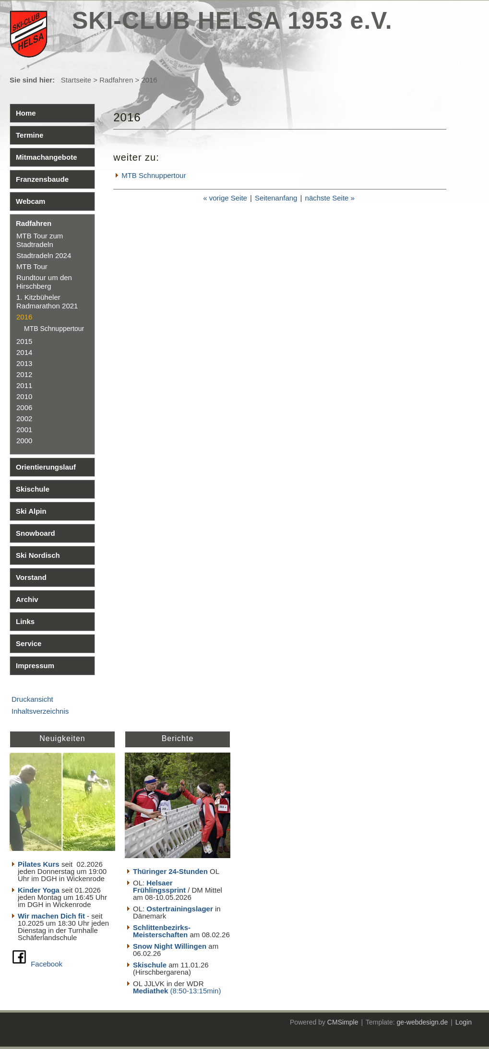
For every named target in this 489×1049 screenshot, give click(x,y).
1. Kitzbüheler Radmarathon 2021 (47, 301)
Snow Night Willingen (169, 946)
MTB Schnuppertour (54, 328)
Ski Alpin (31, 511)
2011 (24, 385)
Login (463, 1022)
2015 (24, 341)
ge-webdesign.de (422, 1022)
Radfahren (116, 80)
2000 (24, 440)
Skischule (32, 489)
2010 (24, 396)
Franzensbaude (42, 179)
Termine (29, 135)
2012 (24, 374)
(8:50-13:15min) (195, 991)
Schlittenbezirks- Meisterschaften (162, 931)
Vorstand (31, 577)
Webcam (30, 201)
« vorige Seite (225, 198)
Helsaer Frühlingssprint (160, 886)
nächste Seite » (330, 198)
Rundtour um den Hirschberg (44, 281)
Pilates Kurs (39, 864)
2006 (24, 407)
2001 (24, 429)
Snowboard (35, 533)
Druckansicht (32, 699)
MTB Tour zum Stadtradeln (39, 240)
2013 (24, 363)
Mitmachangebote (46, 157)
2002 (24, 418)
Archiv (27, 599)
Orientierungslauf (46, 467)
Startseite (76, 80)
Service (28, 643)
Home (26, 113)
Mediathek (151, 991)
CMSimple (342, 1022)
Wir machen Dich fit (51, 916)
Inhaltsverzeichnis (40, 711)
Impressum (35, 665)
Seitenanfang (276, 198)
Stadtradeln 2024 (43, 255)
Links (25, 621)
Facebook (46, 964)
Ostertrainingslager (179, 909)
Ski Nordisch (38, 555)
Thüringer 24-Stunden (170, 871)
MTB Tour (32, 266)
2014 (24, 352)
